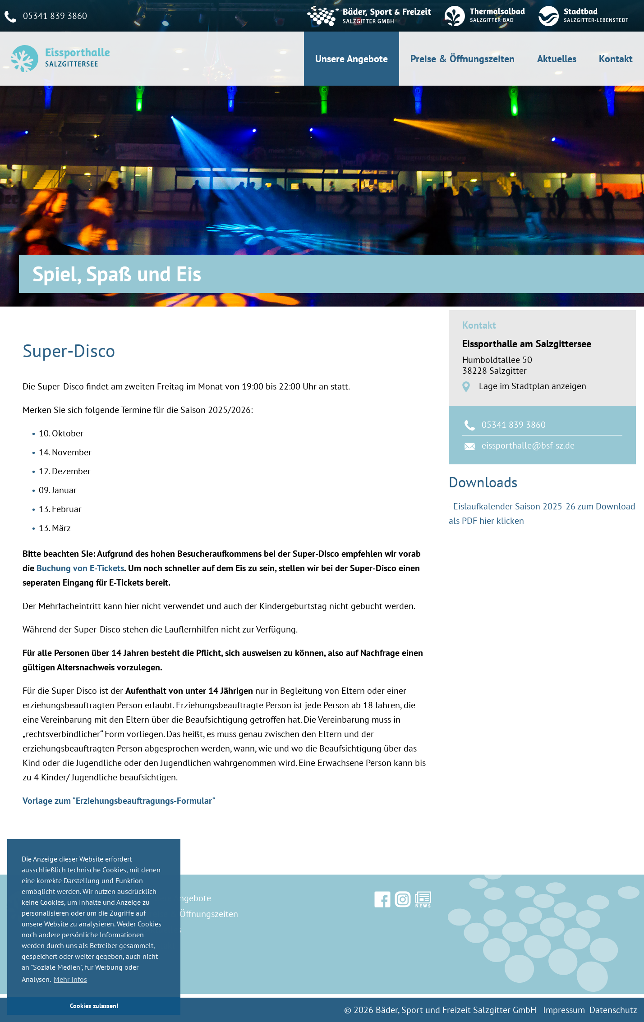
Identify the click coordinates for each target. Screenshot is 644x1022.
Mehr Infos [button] (70, 979)
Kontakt (616, 58)
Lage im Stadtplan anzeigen (531, 386)
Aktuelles (556, 58)
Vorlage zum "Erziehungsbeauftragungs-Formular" (119, 801)
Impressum (564, 1010)
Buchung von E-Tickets (80, 568)
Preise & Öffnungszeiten (462, 58)
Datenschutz (613, 1010)
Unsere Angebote (351, 58)
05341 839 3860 (514, 425)
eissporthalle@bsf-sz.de (528, 445)
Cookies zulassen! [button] (94, 1005)
